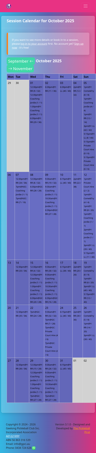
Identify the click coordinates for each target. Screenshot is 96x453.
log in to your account (34, 44)
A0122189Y (13, 436)
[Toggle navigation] (85, 6)
